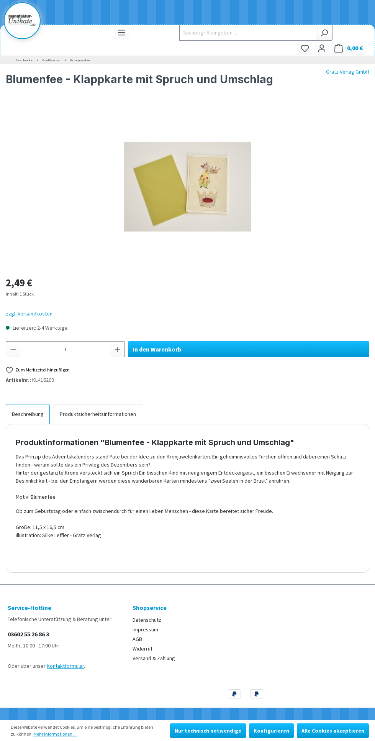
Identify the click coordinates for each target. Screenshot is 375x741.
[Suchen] (324, 33)
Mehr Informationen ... (55, 734)
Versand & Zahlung (154, 658)
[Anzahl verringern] (13, 349)
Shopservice (150, 607)
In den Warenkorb (157, 349)
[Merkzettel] (304, 48)
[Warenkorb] (348, 48)
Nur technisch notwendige (208, 730)
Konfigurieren (271, 730)
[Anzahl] (65, 349)
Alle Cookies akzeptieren (332, 730)
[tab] (28, 414)
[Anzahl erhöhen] (117, 349)
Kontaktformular (65, 665)
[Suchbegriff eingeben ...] (247, 33)
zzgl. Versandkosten (29, 313)
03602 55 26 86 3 (28, 634)
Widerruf (142, 648)
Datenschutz (147, 619)
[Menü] (121, 32)
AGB (137, 639)
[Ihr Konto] (321, 48)
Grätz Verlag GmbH (347, 71)
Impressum (145, 629)
